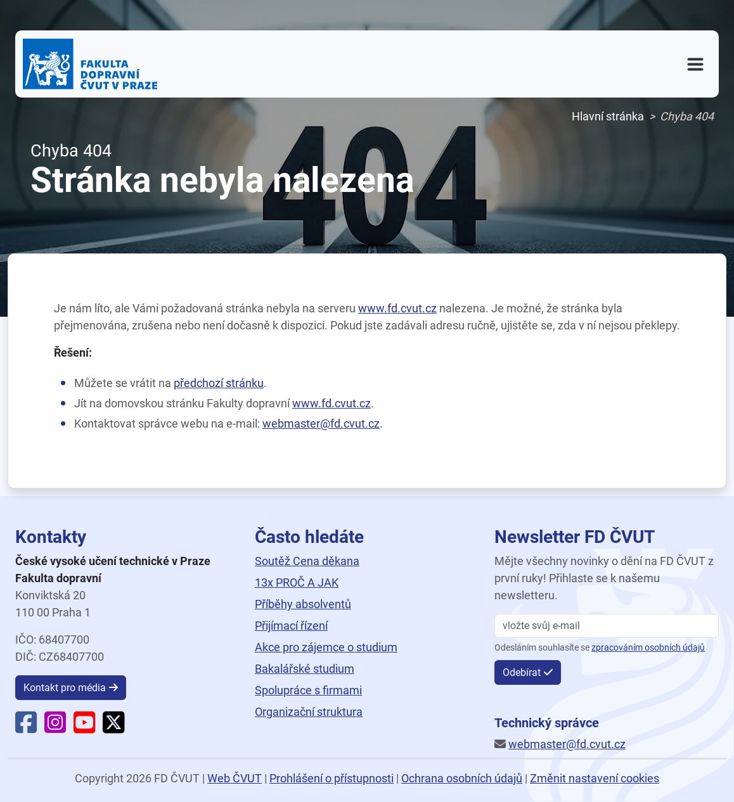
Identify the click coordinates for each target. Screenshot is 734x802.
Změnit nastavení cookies (594, 778)
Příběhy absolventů (303, 604)
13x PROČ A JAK (296, 582)
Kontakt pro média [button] (64, 688)
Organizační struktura (309, 711)
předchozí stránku (219, 383)
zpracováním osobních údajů (648, 647)
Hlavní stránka (608, 116)
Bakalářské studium (304, 668)
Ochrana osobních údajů (461, 778)
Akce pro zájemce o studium (326, 647)
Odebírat (522, 672)
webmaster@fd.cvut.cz (321, 423)
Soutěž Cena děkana (307, 561)
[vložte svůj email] (606, 626)
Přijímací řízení (291, 625)
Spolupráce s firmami (308, 690)
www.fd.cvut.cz (397, 308)
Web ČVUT (234, 778)
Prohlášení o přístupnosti (331, 778)
